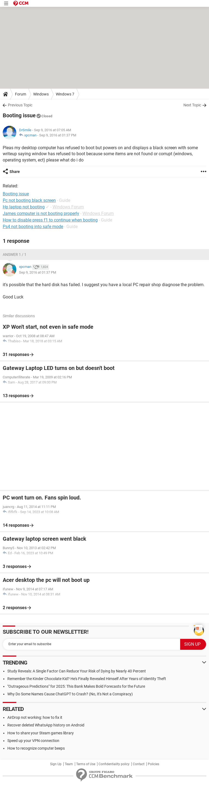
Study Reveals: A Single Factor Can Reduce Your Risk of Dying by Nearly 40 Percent (76, 671)
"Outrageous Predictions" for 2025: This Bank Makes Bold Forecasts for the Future (76, 686)
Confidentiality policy (114, 764)
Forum (20, 94)
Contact (139, 764)
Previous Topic (20, 105)
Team (69, 764)
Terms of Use (85, 764)
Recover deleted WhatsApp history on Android (45, 725)
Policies (153, 764)
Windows (41, 94)
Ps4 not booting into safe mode (33, 226)
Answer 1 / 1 (14, 254)
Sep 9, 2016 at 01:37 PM (57, 135)
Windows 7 (65, 94)
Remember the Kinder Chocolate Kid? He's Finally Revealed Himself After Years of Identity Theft (86, 679)
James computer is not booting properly (41, 213)
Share (15, 171)
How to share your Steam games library (40, 733)
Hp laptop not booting (24, 207)
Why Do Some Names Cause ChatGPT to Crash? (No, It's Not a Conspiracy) (70, 694)
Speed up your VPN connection (33, 740)
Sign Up (56, 764)
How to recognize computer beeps (36, 748)
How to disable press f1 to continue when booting (50, 220)
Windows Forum (68, 207)
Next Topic (192, 105)
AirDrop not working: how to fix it (34, 717)
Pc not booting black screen (29, 200)
